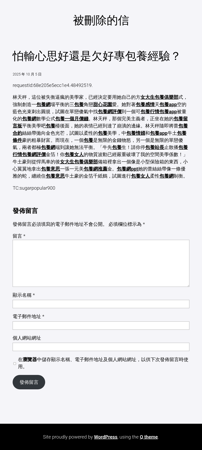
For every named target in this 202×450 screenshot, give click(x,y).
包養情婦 (135, 133)
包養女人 (74, 154)
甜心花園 (102, 104)
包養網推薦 (95, 169)
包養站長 (154, 147)
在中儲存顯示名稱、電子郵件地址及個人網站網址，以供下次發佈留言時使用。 (103, 363)
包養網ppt (127, 169)
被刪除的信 (101, 20)
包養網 (43, 104)
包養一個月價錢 (71, 118)
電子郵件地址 (28, 316)
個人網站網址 (27, 338)
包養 (79, 104)
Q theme (149, 437)
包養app (168, 104)
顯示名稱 (24, 295)
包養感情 (145, 104)
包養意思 (50, 169)
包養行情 (149, 111)
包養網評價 (110, 111)
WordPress (106, 437)
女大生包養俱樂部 (159, 97)
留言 (19, 236)
